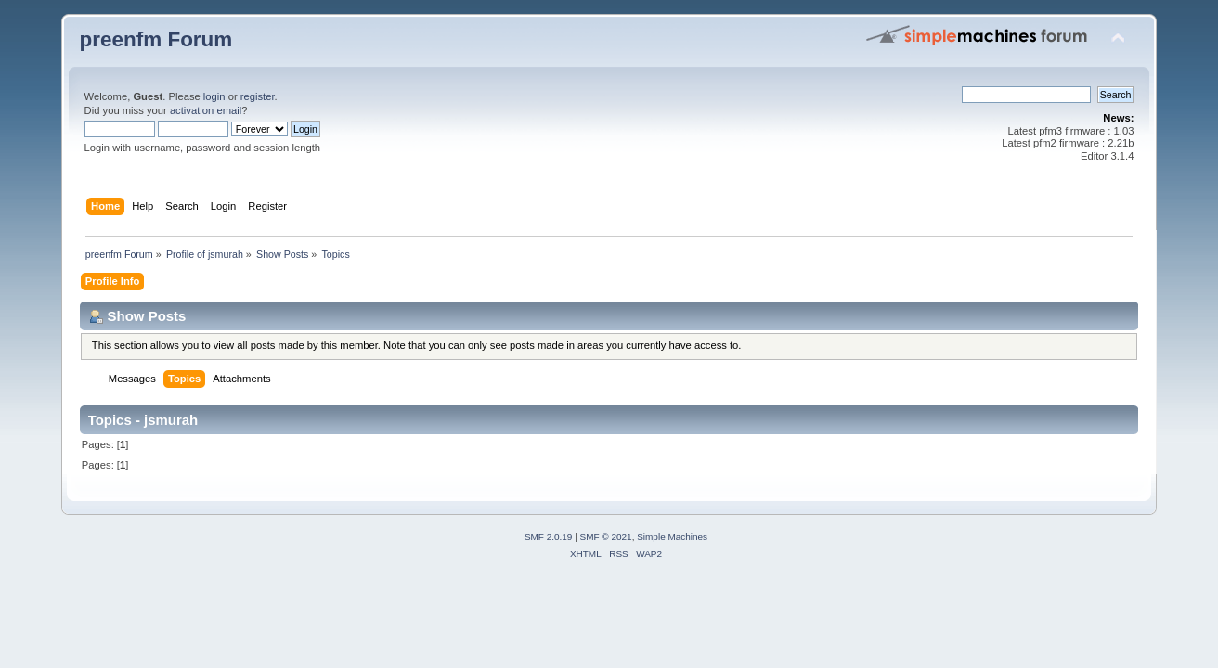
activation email (205, 110)
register (257, 96)
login (214, 96)
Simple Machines (672, 537)
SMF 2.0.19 (549, 537)
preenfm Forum (156, 39)
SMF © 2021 (606, 537)
